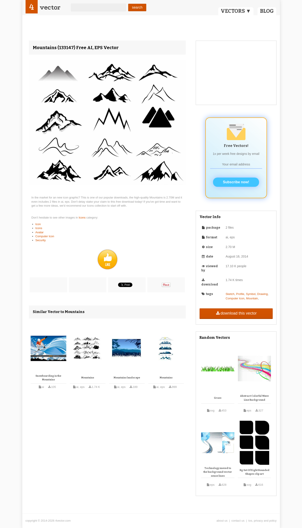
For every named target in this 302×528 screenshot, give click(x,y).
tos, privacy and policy (262, 520)
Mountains (87, 377)
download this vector (236, 313)
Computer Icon (44, 236)
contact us (238, 520)
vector (50, 7)
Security (40, 240)
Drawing (262, 294)
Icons (82, 217)
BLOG (267, 11)
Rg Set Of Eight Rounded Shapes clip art (254, 472)
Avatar (39, 232)
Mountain (252, 298)
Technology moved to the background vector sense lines (217, 472)
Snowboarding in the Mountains (48, 377)
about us (222, 520)
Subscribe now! (236, 182)
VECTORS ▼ (236, 11)
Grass (217, 397)
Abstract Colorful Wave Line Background (254, 398)
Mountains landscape (127, 377)
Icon (38, 224)
